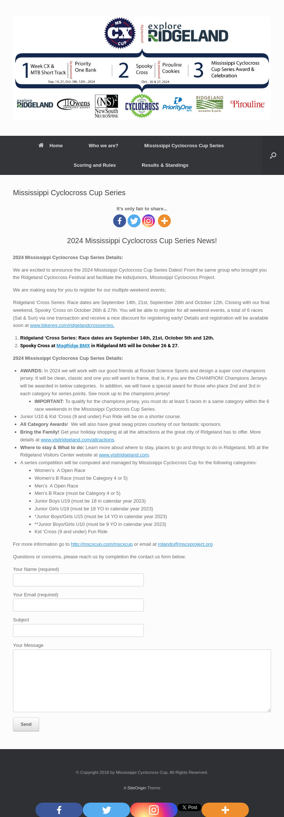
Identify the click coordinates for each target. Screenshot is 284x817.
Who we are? (103, 145)
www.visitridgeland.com (124, 455)
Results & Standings (165, 165)
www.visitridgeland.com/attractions (77, 439)
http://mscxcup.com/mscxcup (102, 544)
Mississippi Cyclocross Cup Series (184, 145)
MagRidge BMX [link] (73, 345)
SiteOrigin (136, 788)
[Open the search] (273, 155)
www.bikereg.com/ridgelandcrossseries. (72, 325)
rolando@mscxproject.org (185, 544)
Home (50, 145)
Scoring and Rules (95, 165)
